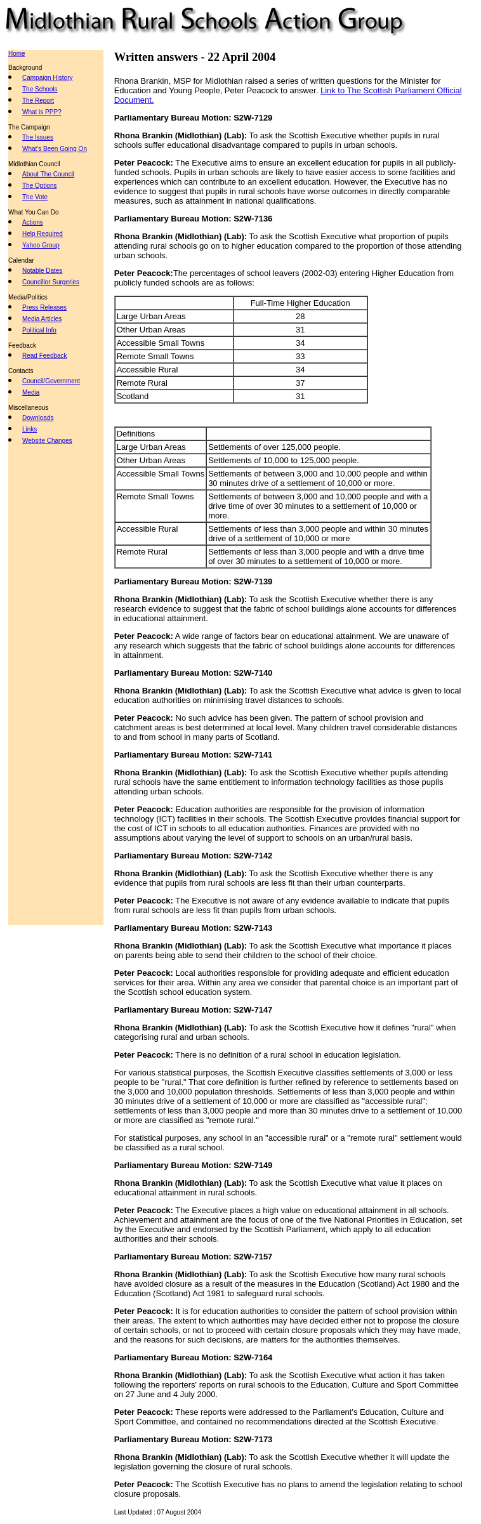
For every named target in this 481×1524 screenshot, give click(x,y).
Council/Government (51, 381)
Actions (32, 222)
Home (16, 53)
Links (29, 429)
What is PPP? (42, 111)
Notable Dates (42, 270)
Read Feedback (44, 355)
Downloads (37, 417)
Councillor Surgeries (50, 282)
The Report (38, 100)
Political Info (39, 330)
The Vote (35, 197)
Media (30, 392)
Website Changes (47, 440)
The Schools (40, 89)
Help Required (42, 233)
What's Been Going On (54, 148)
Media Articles (42, 318)
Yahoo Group (41, 245)
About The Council (48, 174)
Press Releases (44, 307)
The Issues (37, 137)
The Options (39, 185)
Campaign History (47, 77)
